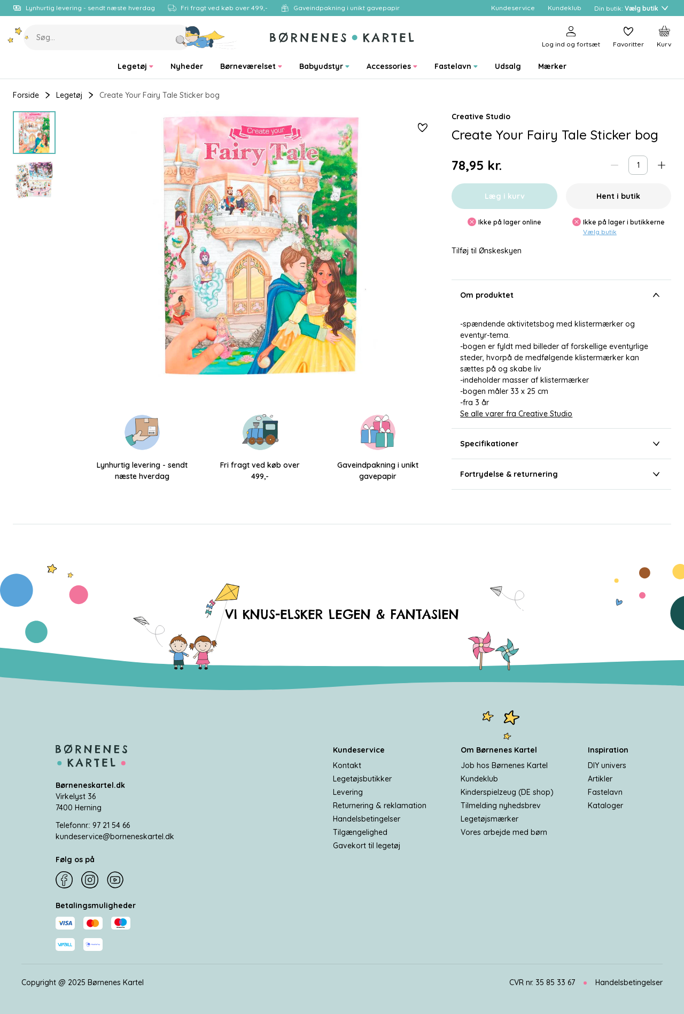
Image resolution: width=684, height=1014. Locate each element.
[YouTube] (115, 879)
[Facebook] (64, 879)
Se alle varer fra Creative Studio (516, 414)
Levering (348, 792)
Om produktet (561, 295)
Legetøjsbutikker (362, 779)
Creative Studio (481, 116)
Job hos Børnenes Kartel (504, 765)
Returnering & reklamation (379, 805)
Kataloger (605, 805)
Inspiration (608, 750)
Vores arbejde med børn (504, 832)
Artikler (600, 779)
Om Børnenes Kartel (499, 750)
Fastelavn (605, 792)
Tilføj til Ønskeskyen (487, 251)
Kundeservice (359, 750)
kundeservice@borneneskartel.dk (115, 836)
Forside (26, 95)
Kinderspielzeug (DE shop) (507, 792)
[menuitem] (135, 67)
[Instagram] (89, 879)
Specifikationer (561, 443)
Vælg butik (600, 232)
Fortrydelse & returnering (561, 474)
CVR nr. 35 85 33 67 (542, 982)
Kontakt (347, 765)
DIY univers (607, 765)
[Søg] (206, 37)
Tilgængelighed (360, 832)
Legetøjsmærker (489, 819)
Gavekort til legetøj (366, 845)
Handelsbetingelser (366, 819)
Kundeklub (479, 779)
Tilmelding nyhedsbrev (501, 805)
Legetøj (69, 95)
